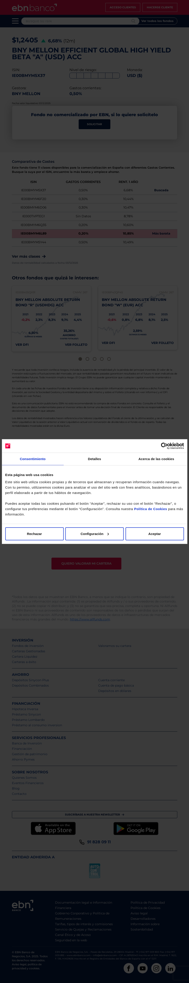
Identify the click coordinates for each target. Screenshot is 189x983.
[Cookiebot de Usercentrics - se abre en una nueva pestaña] (164, 446)
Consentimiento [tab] (33, 459)
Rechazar (34, 533)
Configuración (94, 533)
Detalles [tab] (94, 459)
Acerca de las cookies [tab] (156, 459)
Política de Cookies (150, 509)
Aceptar (154, 533)
